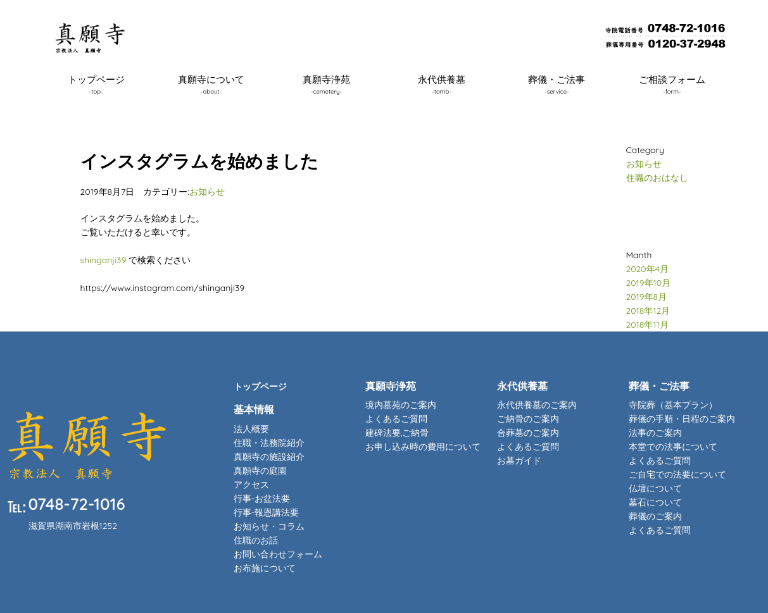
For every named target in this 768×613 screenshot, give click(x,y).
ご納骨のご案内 (528, 418)
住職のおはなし (657, 177)
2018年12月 (648, 310)
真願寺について (211, 84)
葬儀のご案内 (655, 516)
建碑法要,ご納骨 (397, 432)
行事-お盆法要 (262, 498)
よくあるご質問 (396, 418)
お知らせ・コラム (269, 526)
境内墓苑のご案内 (400, 405)
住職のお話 (256, 540)
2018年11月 (647, 324)
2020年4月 (647, 269)
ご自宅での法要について (677, 474)
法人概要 (251, 429)
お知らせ (207, 191)
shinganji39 (103, 260)
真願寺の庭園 (260, 470)
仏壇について (655, 488)
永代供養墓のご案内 (537, 405)
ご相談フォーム (672, 84)
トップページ (96, 84)
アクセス (251, 484)
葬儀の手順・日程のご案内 (682, 418)
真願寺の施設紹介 (269, 456)
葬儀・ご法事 (556, 84)
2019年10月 (648, 282)
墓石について (655, 502)
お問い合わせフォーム (278, 554)
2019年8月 (646, 296)
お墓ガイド (519, 460)
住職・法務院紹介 (269, 443)
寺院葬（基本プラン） (673, 405)
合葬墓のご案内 (528, 432)
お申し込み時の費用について (423, 446)
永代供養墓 (441, 84)
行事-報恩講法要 (266, 512)
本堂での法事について (673, 446)
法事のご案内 (655, 432)
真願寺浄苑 (326, 84)
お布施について (265, 568)
